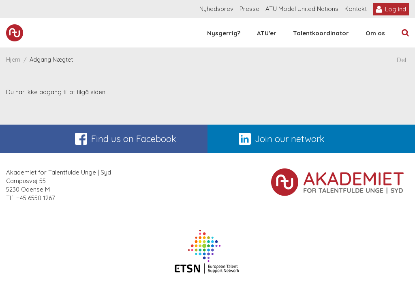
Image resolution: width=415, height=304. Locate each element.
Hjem (13, 59)
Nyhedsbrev (216, 9)
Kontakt (355, 9)
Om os (375, 33)
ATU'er (266, 33)
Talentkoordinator (321, 33)
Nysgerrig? (223, 33)
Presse (249, 9)
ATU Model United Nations (301, 9)
